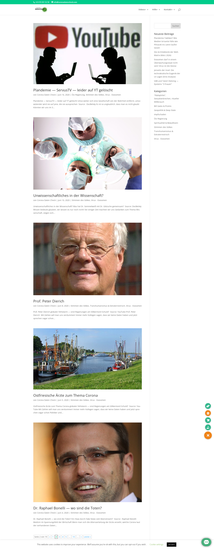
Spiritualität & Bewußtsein (166, 123)
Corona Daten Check (46, 94)
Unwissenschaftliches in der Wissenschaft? (68, 195)
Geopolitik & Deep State (165, 110)
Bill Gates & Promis (162, 106)
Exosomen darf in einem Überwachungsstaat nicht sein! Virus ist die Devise (166, 62)
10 (74, 536)
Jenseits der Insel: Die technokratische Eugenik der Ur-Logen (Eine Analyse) (167, 73)
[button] (208, 435)
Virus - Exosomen (113, 94)
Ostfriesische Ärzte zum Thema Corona (65, 395)
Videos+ (142, 10)
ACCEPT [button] (171, 544)
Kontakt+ (168, 10)
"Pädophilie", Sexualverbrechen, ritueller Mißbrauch (166, 98)
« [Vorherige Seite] (49, 536)
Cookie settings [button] (156, 544)
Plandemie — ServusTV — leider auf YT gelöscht (73, 90)
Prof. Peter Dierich (48, 301)
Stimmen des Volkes (95, 94)
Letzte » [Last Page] (87, 536)
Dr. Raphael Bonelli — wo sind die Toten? (67, 508)
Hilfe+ (155, 10)
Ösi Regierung (78, 94)
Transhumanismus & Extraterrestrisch (107, 305)
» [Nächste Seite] (81, 536)
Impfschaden (160, 114)
